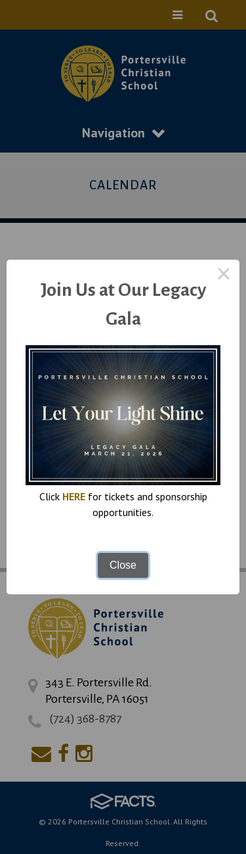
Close (123, 565)
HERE (73, 496)
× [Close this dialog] (224, 275)
